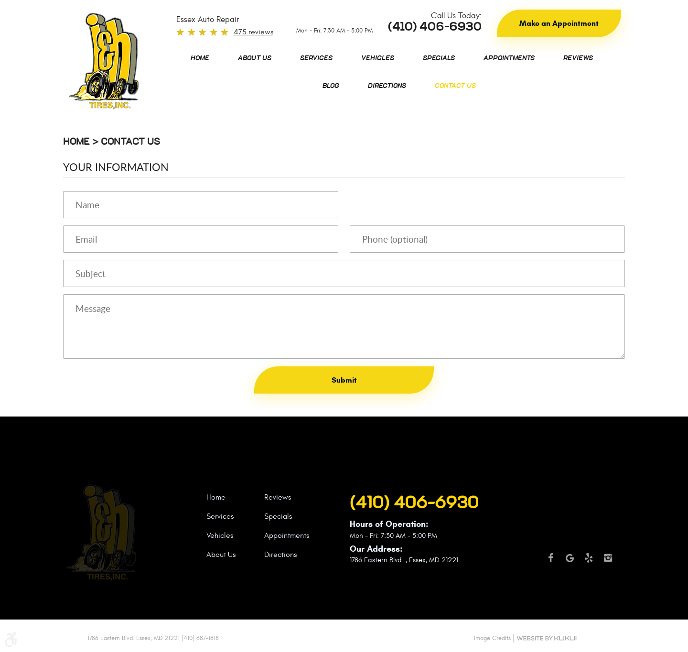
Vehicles (377, 58)
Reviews (578, 58)
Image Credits (492, 638)
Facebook (550, 562)
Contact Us (455, 86)
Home (200, 58)
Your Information (116, 167)
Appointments (509, 58)
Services (316, 58)
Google (569, 562)
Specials (439, 58)
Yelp (588, 562)
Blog (330, 86)
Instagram (607, 562)
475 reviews (253, 32)
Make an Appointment (559, 23)
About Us (254, 58)
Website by (546, 638)
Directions (387, 86)
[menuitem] (200, 58)
